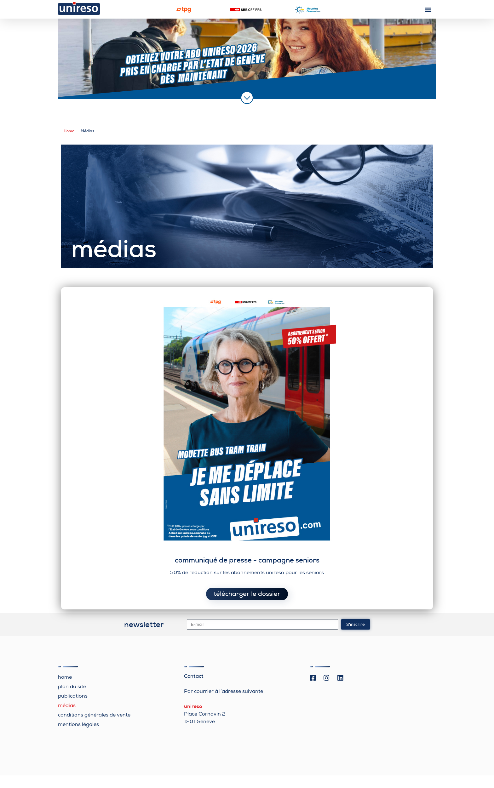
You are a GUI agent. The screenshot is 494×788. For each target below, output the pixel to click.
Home (69, 131)
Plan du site (72, 686)
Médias (67, 705)
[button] (428, 9)
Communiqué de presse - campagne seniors (247, 560)
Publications (73, 696)
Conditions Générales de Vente (94, 715)
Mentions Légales (78, 724)
